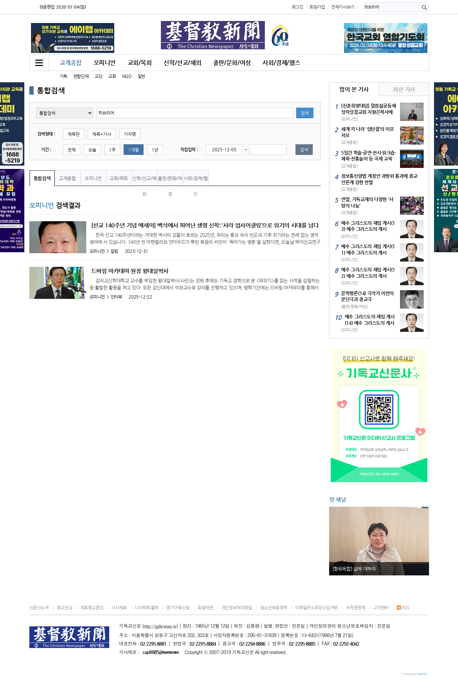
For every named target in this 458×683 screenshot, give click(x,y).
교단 (98, 76)
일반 (141, 76)
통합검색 (42, 178)
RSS (403, 607)
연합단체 (81, 76)
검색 (305, 113)
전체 (72, 149)
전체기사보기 (342, 6)
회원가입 (317, 6)
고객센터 (381, 607)
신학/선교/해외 (182, 62)
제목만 (74, 134)
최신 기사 (404, 89)
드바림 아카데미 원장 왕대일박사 (130, 271)
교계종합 (71, 62)
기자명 (130, 134)
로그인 (297, 6)
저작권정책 (355, 607)
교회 (112, 76)
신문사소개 (39, 607)
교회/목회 (140, 62)
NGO (127, 76)
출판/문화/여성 (232, 62)
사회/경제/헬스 (281, 62)
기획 (63, 76)
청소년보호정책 (273, 607)
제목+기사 (101, 134)
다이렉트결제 (146, 607)
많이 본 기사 (353, 89)
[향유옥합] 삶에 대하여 (354, 568)
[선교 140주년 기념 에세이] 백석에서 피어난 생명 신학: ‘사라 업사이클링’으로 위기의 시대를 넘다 (205, 225)
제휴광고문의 (92, 607)
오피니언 (105, 62)
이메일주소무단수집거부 (316, 607)
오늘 (92, 149)
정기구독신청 (178, 607)
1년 (155, 149)
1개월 (133, 149)
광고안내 (64, 607)
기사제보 (119, 607)
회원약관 (205, 607)
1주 (112, 149)
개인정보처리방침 (236, 607)
